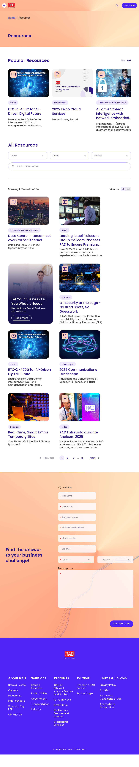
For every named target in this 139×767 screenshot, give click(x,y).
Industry (36, 709)
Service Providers (36, 686)
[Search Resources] (13, 166)
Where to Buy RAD (16, 707)
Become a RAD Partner (86, 686)
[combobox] (78, 559)
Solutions (38, 678)
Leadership (14, 695)
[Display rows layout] (128, 189)
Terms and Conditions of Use (110, 697)
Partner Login (85, 693)
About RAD (17, 678)
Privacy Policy (108, 685)
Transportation (40, 704)
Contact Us (15, 714)
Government (38, 698)
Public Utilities (39, 693)
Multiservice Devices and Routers (61, 713)
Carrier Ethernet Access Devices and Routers (63, 689)
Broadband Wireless (61, 723)
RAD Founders (16, 701)
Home (11, 17)
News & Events (17, 685)
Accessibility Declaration (107, 705)
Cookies (105, 690)
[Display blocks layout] (123, 189)
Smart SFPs (61, 705)
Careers (13, 690)
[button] (129, 60)
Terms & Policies (113, 678)
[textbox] (67, 559)
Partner (83, 678)
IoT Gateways (62, 699)
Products (61, 678)
